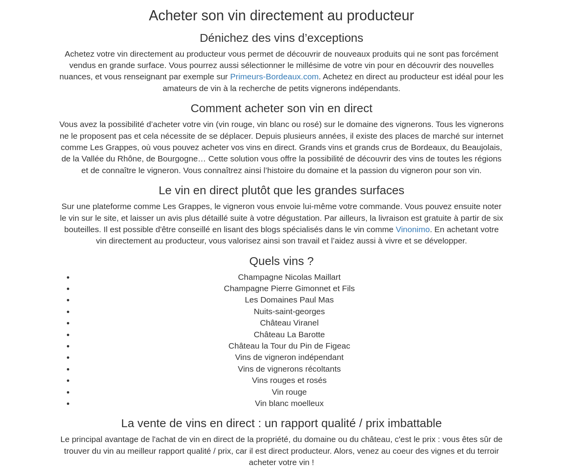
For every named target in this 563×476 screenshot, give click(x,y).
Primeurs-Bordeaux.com (274, 76)
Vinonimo (413, 229)
